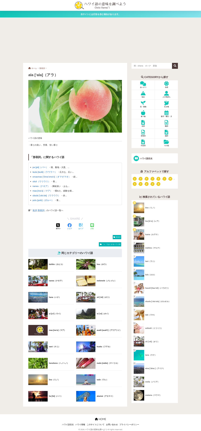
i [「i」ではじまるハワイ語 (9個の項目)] (152, 178)
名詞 (35, 209)
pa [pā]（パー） (40, 167)
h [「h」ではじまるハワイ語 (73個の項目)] (146, 178)
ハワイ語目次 (145, 158)
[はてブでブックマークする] (80, 225)
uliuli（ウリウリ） (41, 181)
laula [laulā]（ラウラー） (44, 172)
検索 (175, 66)
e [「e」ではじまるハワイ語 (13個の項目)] (140, 178)
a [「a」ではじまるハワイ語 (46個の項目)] (134, 178)
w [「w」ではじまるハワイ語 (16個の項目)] (158, 184)
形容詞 (40, 209)
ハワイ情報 (80, 423)
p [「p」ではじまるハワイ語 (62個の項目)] (146, 184)
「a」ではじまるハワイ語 (111, 243)
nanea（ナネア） (41, 185)
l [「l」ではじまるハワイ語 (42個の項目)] (164, 178)
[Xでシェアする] (58, 225)
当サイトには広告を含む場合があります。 (100, 14)
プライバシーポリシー (129, 423)
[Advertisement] (100, 40)
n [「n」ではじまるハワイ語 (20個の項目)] (134, 184)
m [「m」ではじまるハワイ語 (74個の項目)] (170, 178)
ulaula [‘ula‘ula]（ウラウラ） (46, 195)
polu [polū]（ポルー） (43, 199)
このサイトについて (95, 423)
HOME (100, 418)
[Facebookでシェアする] (69, 225)
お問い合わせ (112, 423)
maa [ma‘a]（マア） (42, 190)
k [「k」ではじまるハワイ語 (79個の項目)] (158, 178)
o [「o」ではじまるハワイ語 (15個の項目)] (140, 184)
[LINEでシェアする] (92, 225)
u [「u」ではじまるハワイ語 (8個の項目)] (152, 184)
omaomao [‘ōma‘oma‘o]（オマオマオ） (51, 176)
